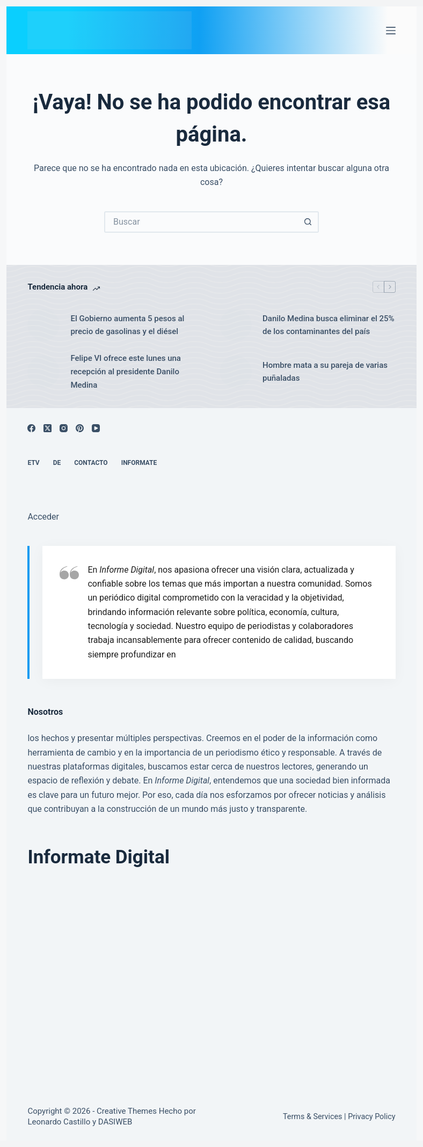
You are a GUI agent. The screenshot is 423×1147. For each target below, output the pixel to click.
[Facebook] (31, 428)
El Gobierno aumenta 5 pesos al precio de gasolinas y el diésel (127, 325)
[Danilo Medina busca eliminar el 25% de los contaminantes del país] (236, 325)
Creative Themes (127, 1111)
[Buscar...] (200, 222)
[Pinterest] (80, 428)
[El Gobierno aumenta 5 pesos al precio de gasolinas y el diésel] (43, 325)
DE (57, 463)
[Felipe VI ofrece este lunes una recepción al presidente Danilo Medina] (43, 372)
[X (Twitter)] (47, 428)
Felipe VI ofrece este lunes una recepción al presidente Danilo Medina (125, 371)
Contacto (90, 463)
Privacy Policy (371, 1116)
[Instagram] (64, 428)
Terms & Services (312, 1116)
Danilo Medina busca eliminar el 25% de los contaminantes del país (328, 325)
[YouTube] (96, 428)
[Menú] (391, 30)
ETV (33, 463)
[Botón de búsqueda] (308, 222)
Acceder (43, 517)
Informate (139, 463)
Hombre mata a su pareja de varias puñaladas (325, 371)
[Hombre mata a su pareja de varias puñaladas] (236, 372)
